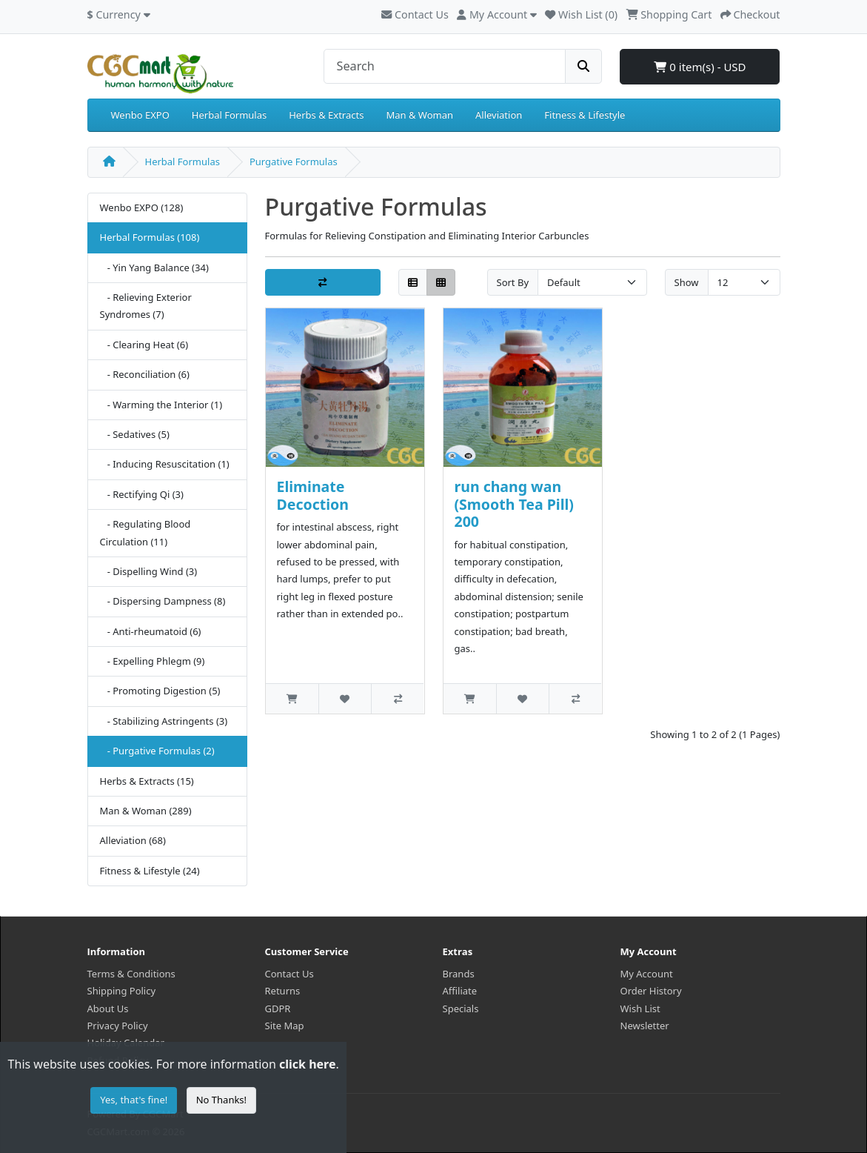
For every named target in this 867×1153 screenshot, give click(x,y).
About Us (108, 1008)
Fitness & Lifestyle (584, 115)
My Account (646, 973)
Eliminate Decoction (313, 495)
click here (307, 1064)
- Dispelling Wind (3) (149, 571)
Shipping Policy (121, 990)
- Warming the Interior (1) (161, 404)
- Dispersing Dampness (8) (163, 601)
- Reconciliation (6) (145, 374)
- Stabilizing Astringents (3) (164, 721)
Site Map (284, 1025)
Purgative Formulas (294, 161)
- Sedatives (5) (135, 434)
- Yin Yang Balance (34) (154, 267)
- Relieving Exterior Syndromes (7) (146, 305)
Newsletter (644, 1025)
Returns (283, 990)
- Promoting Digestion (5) (160, 690)
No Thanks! (221, 1099)
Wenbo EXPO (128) (142, 207)
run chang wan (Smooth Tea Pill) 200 (514, 503)
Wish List (640, 1008)
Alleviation (498, 115)
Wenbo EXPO (140, 115)
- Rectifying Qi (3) (142, 494)
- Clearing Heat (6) (144, 344)
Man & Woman (419, 115)
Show (686, 282)
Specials (461, 1008)
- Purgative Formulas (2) (157, 750)
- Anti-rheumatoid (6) (150, 631)
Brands (459, 973)
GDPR (278, 1008)
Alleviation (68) (133, 840)
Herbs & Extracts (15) (147, 781)
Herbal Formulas (229, 115)
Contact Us (414, 14)
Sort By (513, 282)
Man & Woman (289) (146, 810)
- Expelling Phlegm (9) (152, 661)
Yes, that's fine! (133, 1099)
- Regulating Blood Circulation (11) (145, 532)
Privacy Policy (117, 1025)
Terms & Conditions (131, 973)
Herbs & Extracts (326, 115)
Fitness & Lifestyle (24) (150, 870)
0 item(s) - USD (700, 66)
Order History (651, 990)
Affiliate (460, 990)
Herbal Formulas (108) (150, 237)
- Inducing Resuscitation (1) (165, 464)
